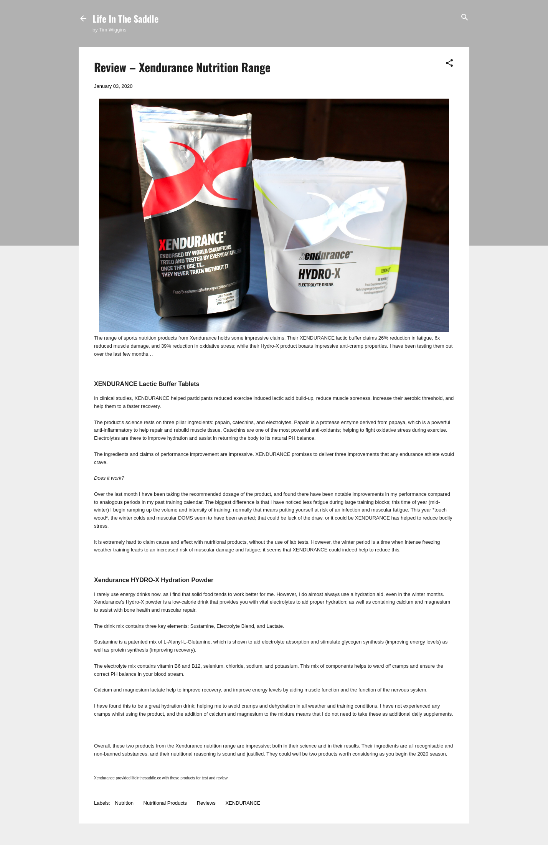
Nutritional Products (165, 803)
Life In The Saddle (125, 18)
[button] (449, 63)
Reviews (206, 803)
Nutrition (124, 803)
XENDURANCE (242, 803)
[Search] (464, 17)
